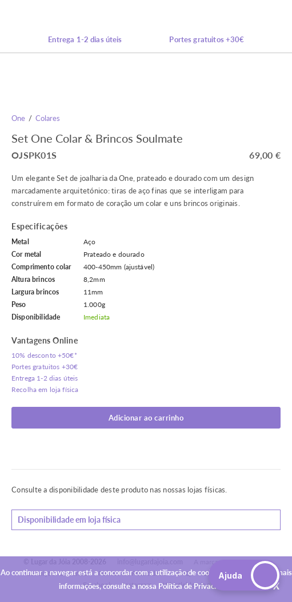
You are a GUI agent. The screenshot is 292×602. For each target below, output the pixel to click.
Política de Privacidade (195, 586)
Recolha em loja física (44, 389)
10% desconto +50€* (44, 355)
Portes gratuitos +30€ (206, 39)
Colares (47, 118)
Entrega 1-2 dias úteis (85, 39)
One (18, 118)
